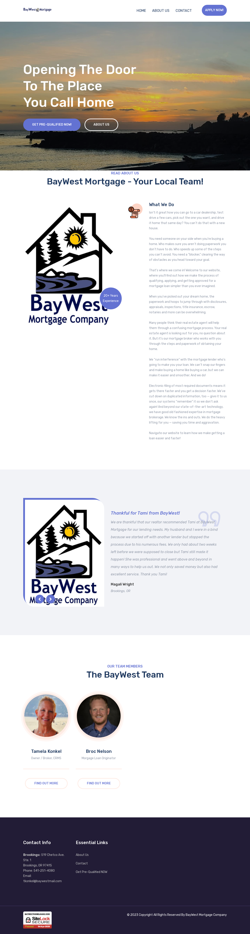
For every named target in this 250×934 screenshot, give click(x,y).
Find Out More (46, 783)
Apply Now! (214, 10)
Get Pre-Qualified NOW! (52, 124)
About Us (160, 11)
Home (141, 11)
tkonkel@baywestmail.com (42, 881)
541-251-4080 (44, 871)
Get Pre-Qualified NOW (91, 872)
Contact (184, 11)
